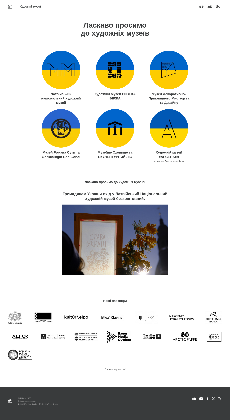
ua (218, 7)
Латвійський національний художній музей (61, 99)
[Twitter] (213, 399)
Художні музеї (30, 6)
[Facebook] (207, 399)
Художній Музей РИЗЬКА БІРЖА (115, 96)
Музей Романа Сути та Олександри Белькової (61, 155)
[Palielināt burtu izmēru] (209, 6)
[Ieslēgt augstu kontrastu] (201, 6)
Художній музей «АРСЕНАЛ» (169, 155)
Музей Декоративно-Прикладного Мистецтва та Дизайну (169, 99)
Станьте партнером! (115, 369)
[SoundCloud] (194, 399)
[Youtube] (201, 399)
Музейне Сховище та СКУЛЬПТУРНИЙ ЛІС (115, 155)
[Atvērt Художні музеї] (10, 7)
